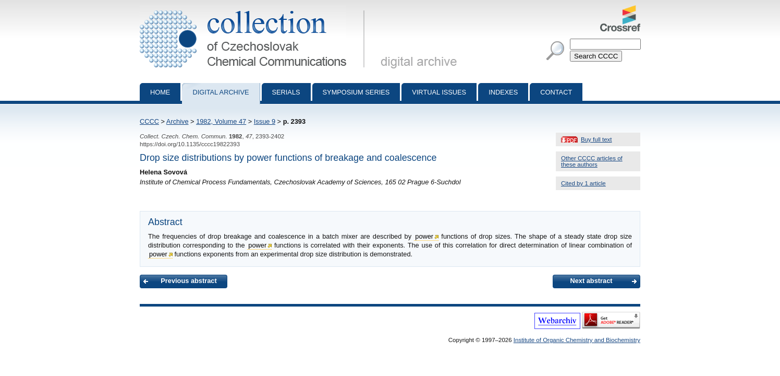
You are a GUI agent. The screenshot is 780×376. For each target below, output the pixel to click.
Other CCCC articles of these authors (592, 161)
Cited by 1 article (583, 183)
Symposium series (356, 92)
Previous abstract (188, 281)
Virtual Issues (439, 92)
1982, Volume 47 (221, 121)
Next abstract (591, 281)
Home (160, 92)
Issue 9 (264, 121)
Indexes (503, 92)
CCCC (149, 121)
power (424, 236)
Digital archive (220, 92)
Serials (286, 92)
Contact (556, 92)
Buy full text (596, 139)
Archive (177, 121)
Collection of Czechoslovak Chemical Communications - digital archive (254, 9)
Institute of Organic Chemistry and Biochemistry (577, 340)
